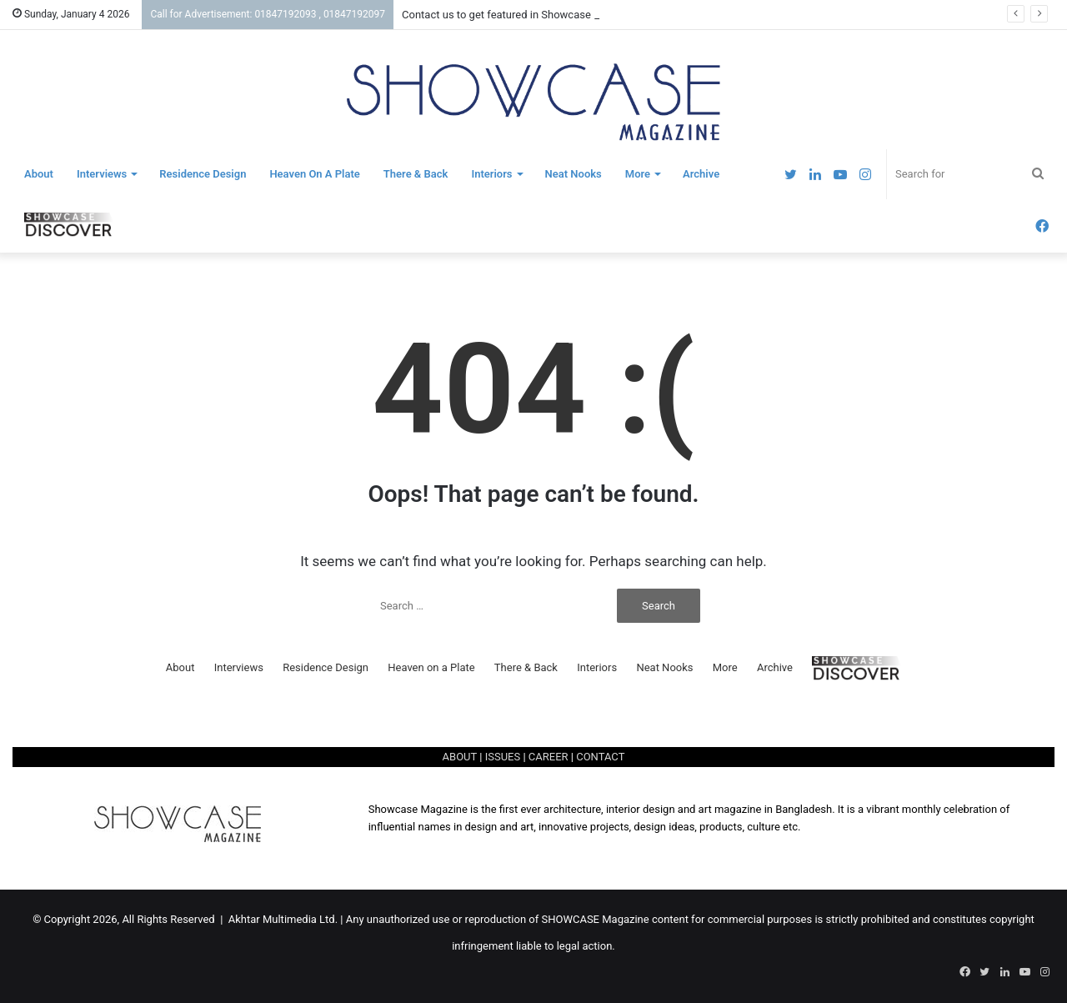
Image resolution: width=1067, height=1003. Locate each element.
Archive (701, 174)
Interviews (102, 174)
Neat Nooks (573, 174)
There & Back (415, 174)
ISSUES (503, 756)
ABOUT (460, 756)
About (38, 174)
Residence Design (202, 174)
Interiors (491, 174)
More (637, 174)
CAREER (548, 756)
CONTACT (600, 756)
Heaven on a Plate (314, 174)
